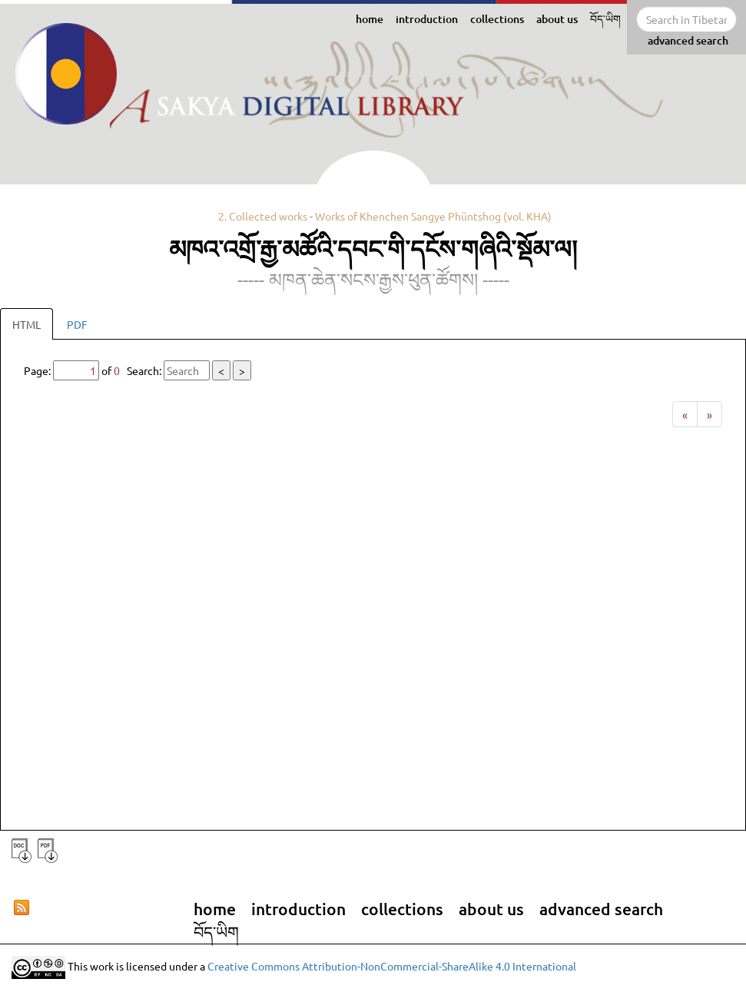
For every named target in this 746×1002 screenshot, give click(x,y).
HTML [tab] (26, 324)
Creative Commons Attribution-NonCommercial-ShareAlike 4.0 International (391, 966)
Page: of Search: (137, 370)
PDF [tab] (77, 324)
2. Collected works (262, 216)
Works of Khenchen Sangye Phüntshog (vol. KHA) (433, 216)
